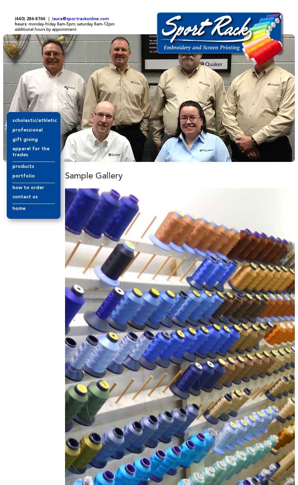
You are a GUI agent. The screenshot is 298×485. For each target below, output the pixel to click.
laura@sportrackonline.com (80, 19)
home (18, 208)
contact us (25, 196)
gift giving (25, 139)
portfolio (23, 176)
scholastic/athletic (34, 120)
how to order (28, 187)
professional (27, 130)
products (23, 166)
